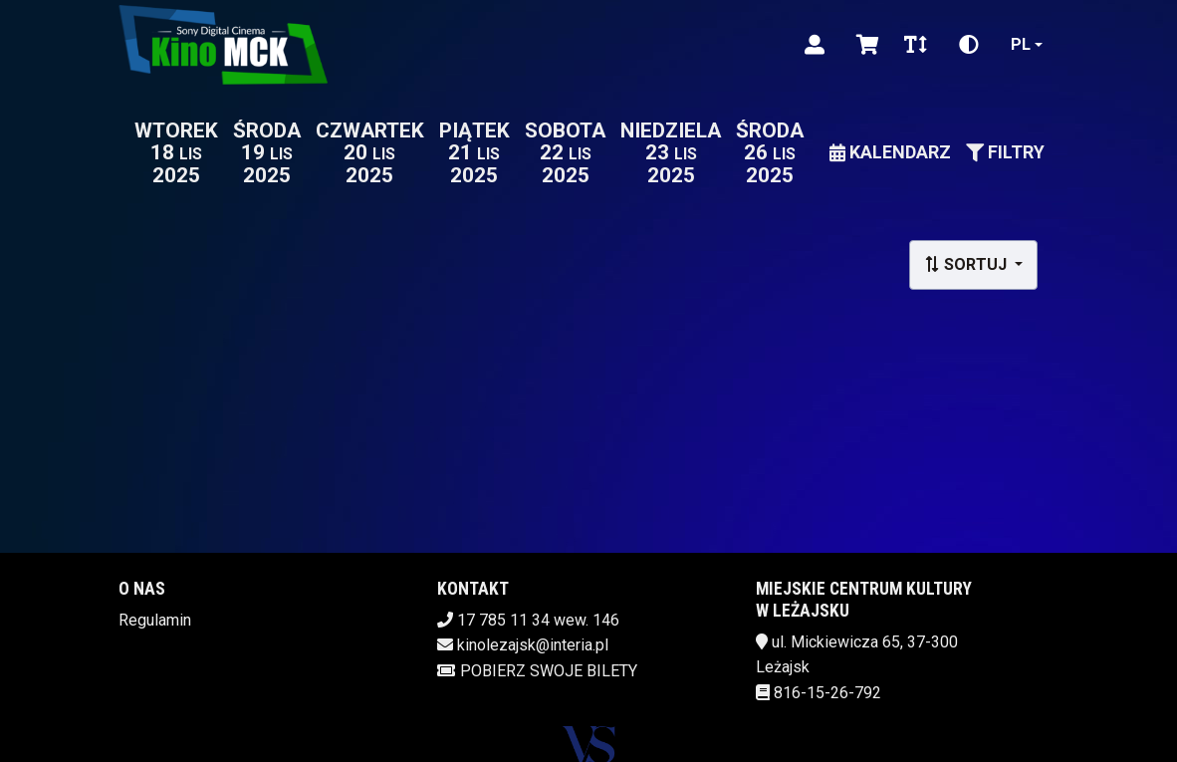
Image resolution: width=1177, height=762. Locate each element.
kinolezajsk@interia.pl (532, 644)
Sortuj (967, 264)
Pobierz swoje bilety (537, 670)
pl (1021, 44)
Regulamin (154, 620)
